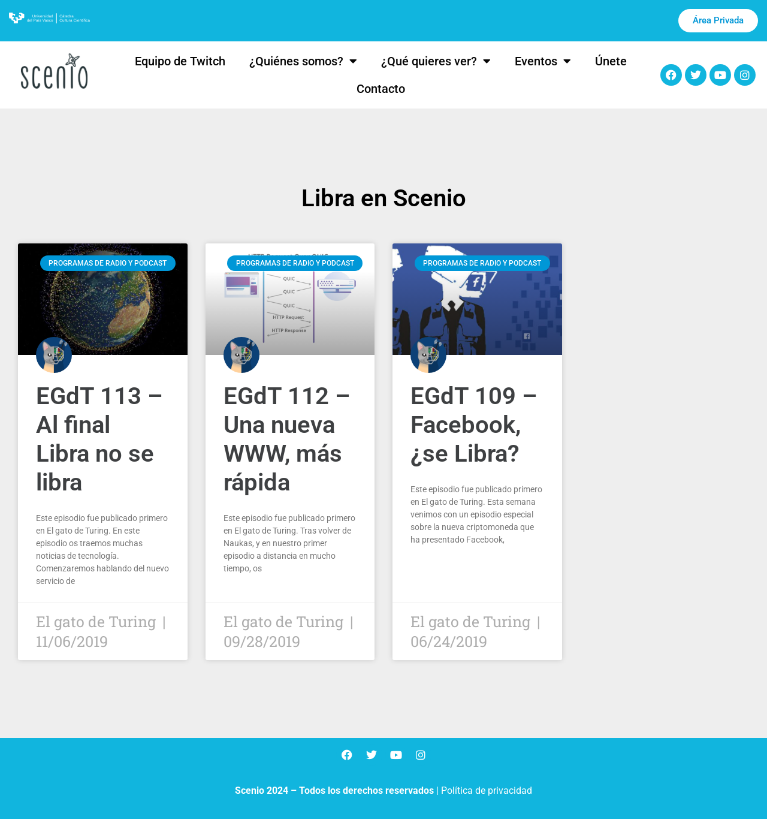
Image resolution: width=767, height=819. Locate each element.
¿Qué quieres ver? (436, 61)
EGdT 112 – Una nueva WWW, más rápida (287, 439)
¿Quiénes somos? (303, 61)
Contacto (381, 89)
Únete (611, 61)
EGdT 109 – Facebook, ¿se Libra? (473, 425)
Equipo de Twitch (180, 61)
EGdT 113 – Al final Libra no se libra (99, 439)
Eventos (543, 61)
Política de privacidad (486, 790)
